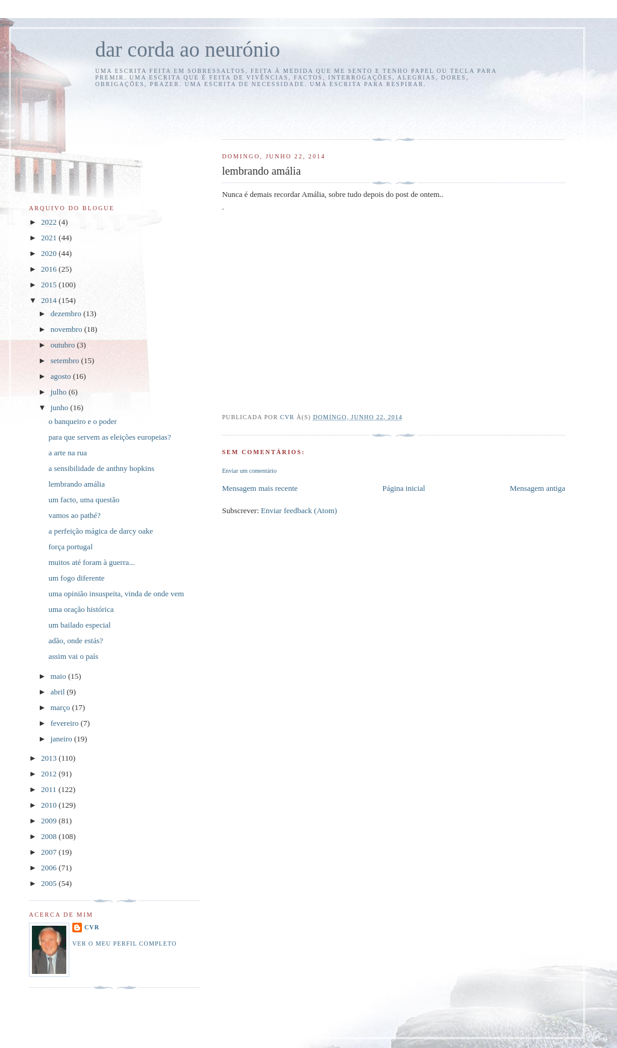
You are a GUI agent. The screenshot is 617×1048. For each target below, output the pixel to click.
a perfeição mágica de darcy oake (100, 530)
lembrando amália (76, 483)
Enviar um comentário (249, 470)
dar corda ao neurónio (187, 49)
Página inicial (403, 488)
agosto (62, 376)
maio (59, 676)
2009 (49, 820)
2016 (49, 268)
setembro (66, 360)
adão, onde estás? (75, 640)
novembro (67, 329)
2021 (49, 237)
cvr (91, 927)
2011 (49, 789)
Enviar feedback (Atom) (299, 510)
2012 (49, 773)
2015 (49, 284)
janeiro (62, 738)
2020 (49, 253)
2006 (49, 867)
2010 (49, 804)
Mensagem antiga (537, 488)
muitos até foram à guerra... (91, 562)
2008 (49, 836)
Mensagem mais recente (260, 488)
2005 (49, 883)
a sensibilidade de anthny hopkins (101, 468)
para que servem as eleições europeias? (109, 436)
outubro (64, 344)
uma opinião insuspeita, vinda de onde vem (116, 593)
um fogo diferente (76, 577)
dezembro (67, 313)
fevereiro (66, 723)
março (61, 707)
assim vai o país (73, 656)
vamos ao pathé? (74, 515)
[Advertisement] (292, 111)
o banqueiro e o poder (82, 421)
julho (60, 391)
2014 (49, 300)
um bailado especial (79, 624)
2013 (49, 758)
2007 (49, 851)
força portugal (70, 546)
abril (59, 691)
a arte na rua (67, 452)
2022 (49, 221)
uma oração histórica (80, 609)
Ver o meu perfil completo (124, 943)
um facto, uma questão (83, 499)
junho (60, 407)
